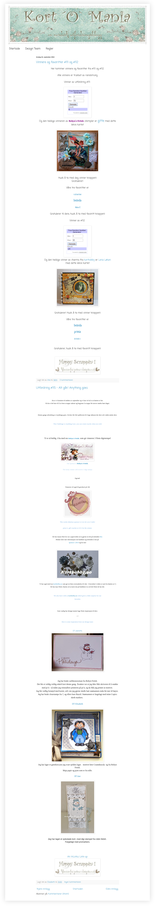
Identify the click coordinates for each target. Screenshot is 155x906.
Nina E (77, 207)
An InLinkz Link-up (77, 857)
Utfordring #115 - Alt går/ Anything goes (62, 388)
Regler (49, 49)
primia (77, 332)
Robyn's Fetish (76, 121)
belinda (77, 200)
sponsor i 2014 (74, 542)
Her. (101, 537)
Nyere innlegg (43, 889)
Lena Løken (104, 260)
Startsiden (78, 889)
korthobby (89, 260)
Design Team (32, 49)
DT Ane (77, 776)
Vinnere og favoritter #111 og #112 (57, 62)
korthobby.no (57, 584)
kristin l (77, 339)
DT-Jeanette (77, 631)
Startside (14, 49)
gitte (101, 121)
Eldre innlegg (112, 889)
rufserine (77, 194)
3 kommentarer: (67, 380)
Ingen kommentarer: (73, 882)
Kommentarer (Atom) (58, 894)
